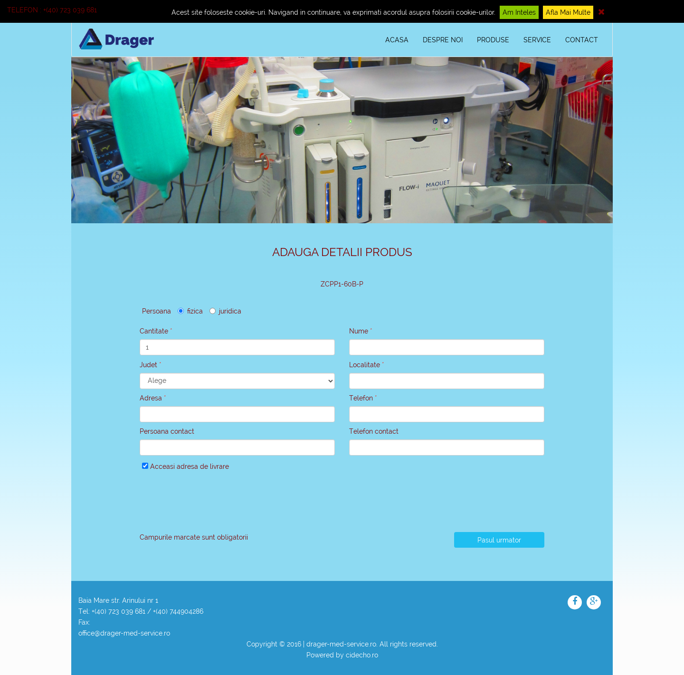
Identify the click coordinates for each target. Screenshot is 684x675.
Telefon (361, 398)
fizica (190, 311)
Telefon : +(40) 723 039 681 (52, 10)
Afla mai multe (568, 12)
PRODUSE (493, 40)
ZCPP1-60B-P (342, 284)
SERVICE (537, 40)
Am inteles (519, 12)
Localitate (364, 365)
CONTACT (581, 40)
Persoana (156, 311)
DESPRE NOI (443, 40)
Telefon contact (374, 431)
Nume (358, 331)
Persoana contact (167, 431)
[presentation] (212, 504)
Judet (148, 365)
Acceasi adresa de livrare (185, 466)
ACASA (396, 40)
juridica (225, 311)
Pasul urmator (499, 540)
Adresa (151, 398)
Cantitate (154, 331)
